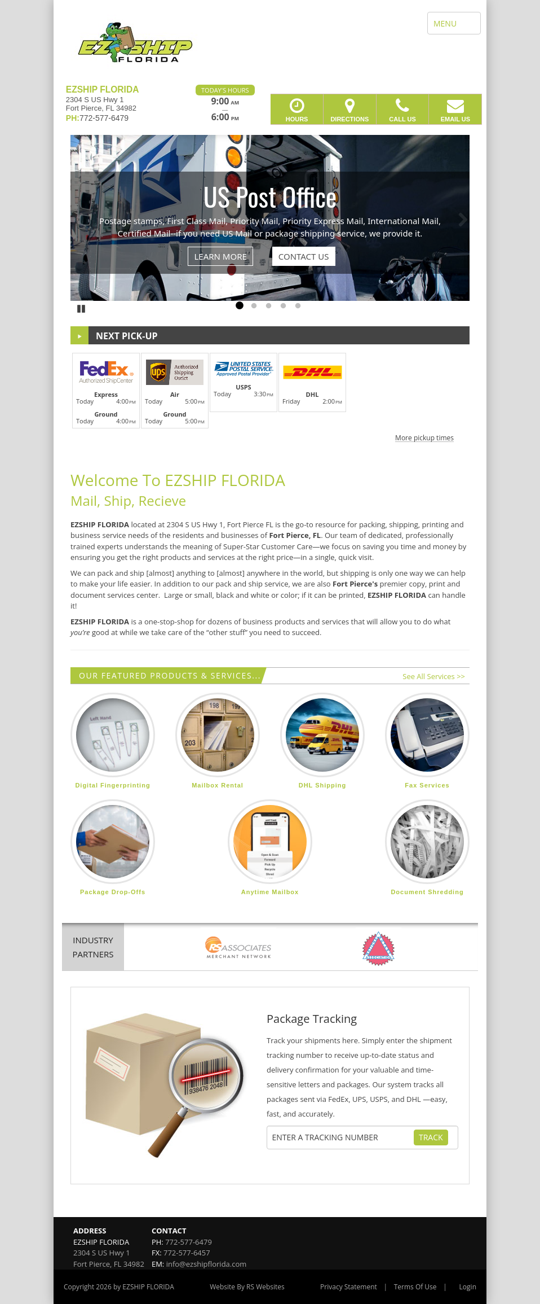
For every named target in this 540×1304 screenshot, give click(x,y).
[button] (270, 395)
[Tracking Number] (342, 1137)
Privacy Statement (348, 1287)
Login (467, 1287)
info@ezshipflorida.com (206, 1264)
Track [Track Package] (431, 1137)
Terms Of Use (415, 1287)
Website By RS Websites (247, 1287)
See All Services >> (433, 676)
